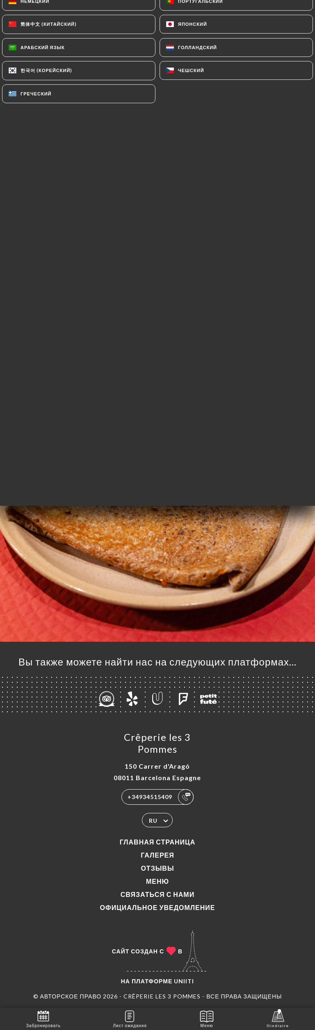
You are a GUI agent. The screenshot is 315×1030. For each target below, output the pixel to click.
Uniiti (184, 981)
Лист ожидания (130, 1018)
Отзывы (157, 868)
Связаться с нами (157, 894)
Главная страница (158, 842)
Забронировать (43, 1018)
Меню (157, 881)
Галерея (157, 855)
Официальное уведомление (157, 907)
